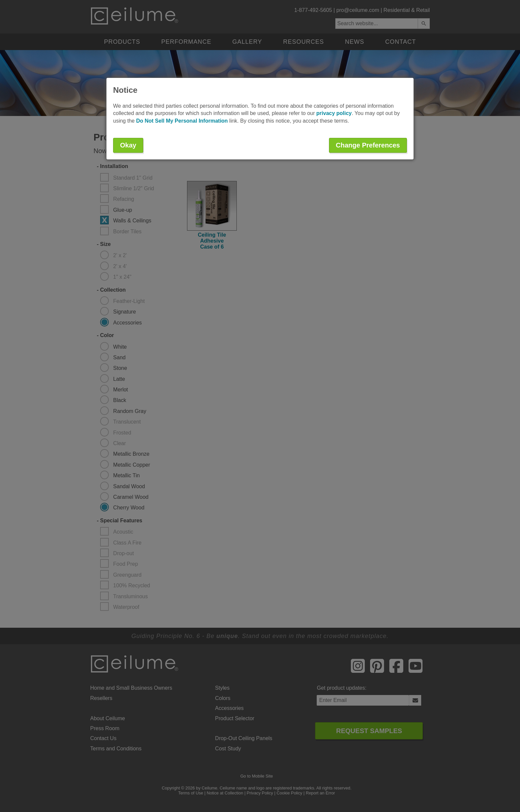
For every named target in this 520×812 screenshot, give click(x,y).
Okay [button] (128, 145)
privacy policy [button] (334, 113)
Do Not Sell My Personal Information (182, 121)
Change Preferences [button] (368, 145)
